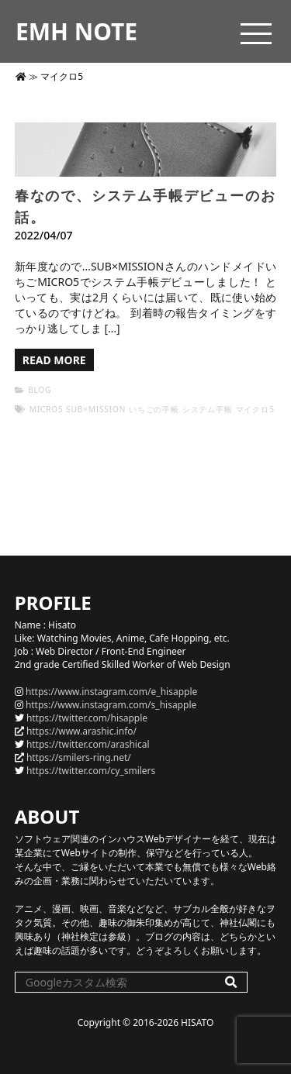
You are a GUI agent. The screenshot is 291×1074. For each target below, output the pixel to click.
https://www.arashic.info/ (81, 731)
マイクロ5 (255, 409)
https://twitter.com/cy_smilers (90, 770)
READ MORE (54, 360)
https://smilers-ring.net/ (78, 757)
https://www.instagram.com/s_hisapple (111, 704)
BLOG (39, 389)
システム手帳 (207, 409)
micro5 (46, 409)
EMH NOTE (76, 31)
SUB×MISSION (96, 409)
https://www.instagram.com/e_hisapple (111, 691)
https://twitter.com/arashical (88, 744)
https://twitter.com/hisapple (86, 718)
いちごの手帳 (154, 409)
